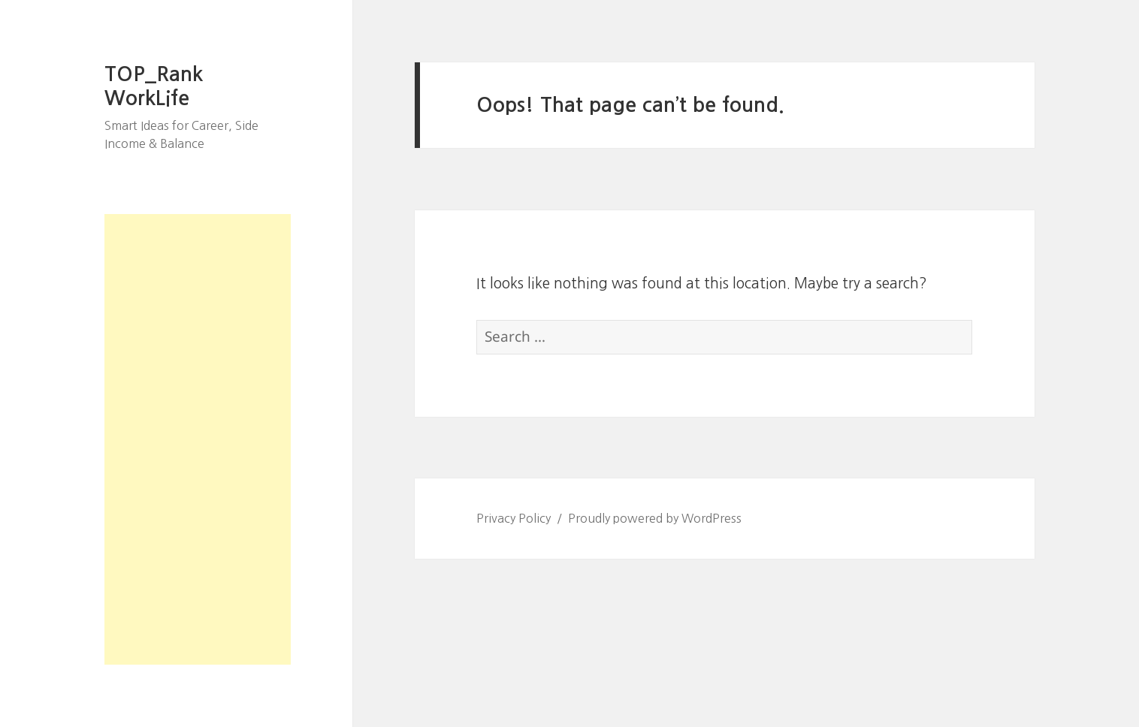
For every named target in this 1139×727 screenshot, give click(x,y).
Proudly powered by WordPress (655, 518)
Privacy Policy (513, 518)
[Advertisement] (197, 439)
